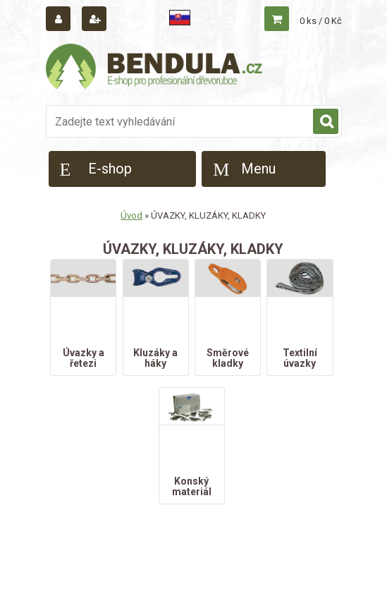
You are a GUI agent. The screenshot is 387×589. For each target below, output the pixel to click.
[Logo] (155, 68)
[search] (325, 122)
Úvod (131, 215)
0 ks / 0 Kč (321, 21)
